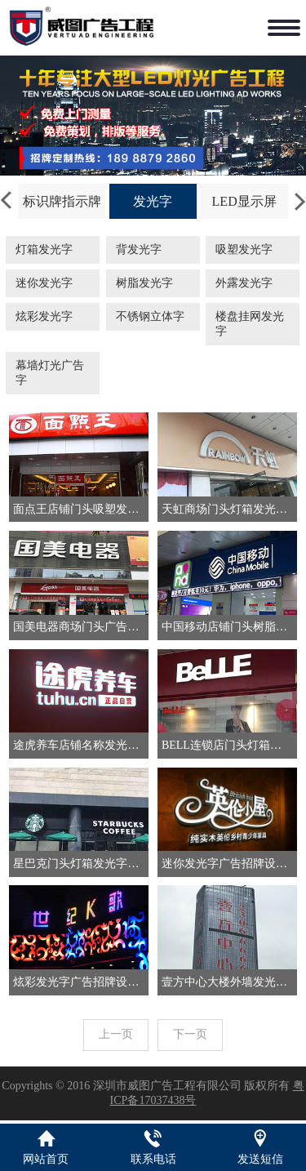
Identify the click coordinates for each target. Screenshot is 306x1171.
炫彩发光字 (44, 316)
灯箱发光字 (44, 249)
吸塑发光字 (244, 249)
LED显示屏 (244, 201)
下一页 (190, 1034)
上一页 (116, 1034)
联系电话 (153, 1159)
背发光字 (139, 249)
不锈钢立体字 (150, 316)
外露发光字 (244, 283)
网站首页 (46, 1159)
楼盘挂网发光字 (249, 323)
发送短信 (260, 1159)
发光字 (152, 201)
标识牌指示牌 (62, 201)
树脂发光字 (144, 283)
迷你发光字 (44, 283)
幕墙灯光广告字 (50, 372)
